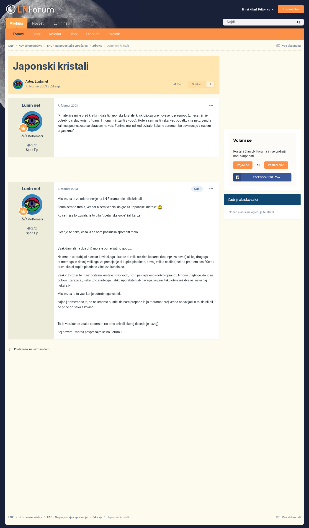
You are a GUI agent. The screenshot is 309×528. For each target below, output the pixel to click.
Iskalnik (114, 34)
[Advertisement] (91, 171)
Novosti (38, 23)
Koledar (55, 34)
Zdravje (55, 86)
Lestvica (92, 34)
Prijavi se (243, 165)
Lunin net (41, 81)
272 (32, 145)
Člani (74, 34)
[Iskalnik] (249, 22)
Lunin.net (61, 23)
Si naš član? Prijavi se (258, 9)
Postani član (291, 9)
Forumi (18, 34)
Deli (177, 84)
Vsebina (16, 24)
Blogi (37, 34)
